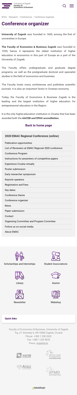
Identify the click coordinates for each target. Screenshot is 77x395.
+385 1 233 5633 (41, 339)
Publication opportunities (18, 143)
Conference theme (15, 195)
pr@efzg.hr (42, 343)
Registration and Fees (16, 184)
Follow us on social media (19, 226)
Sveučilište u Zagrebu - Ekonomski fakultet (17, 6)
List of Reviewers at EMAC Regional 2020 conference (33, 148)
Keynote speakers (14, 179)
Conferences (26, 17)
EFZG (4, 17)
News (8, 205)
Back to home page (38, 125)
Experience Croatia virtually (19, 164)
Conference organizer (44, 17)
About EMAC (12, 231)
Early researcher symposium (20, 174)
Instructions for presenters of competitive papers (31, 158)
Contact (9, 216)
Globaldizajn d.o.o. (38, 388)
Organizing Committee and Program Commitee (30, 221)
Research (13, 17)
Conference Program (16, 153)
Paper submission (14, 210)
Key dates (10, 190)
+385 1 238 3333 (42, 336)
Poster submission (15, 169)
